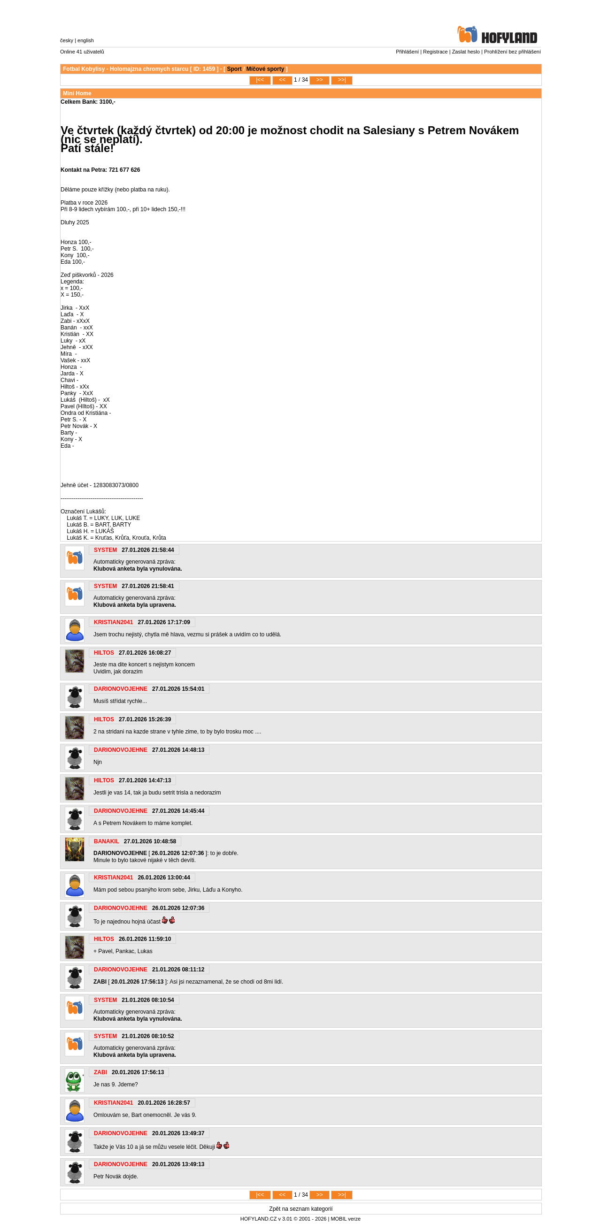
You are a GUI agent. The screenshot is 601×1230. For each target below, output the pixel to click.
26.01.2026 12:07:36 (178, 853)
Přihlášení (407, 51)
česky (66, 40)
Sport (234, 69)
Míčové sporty (266, 69)
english (85, 40)
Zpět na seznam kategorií (300, 1209)
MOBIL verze (346, 1219)
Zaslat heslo (466, 51)
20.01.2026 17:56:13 (137, 981)
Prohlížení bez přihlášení (512, 51)
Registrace (435, 51)
